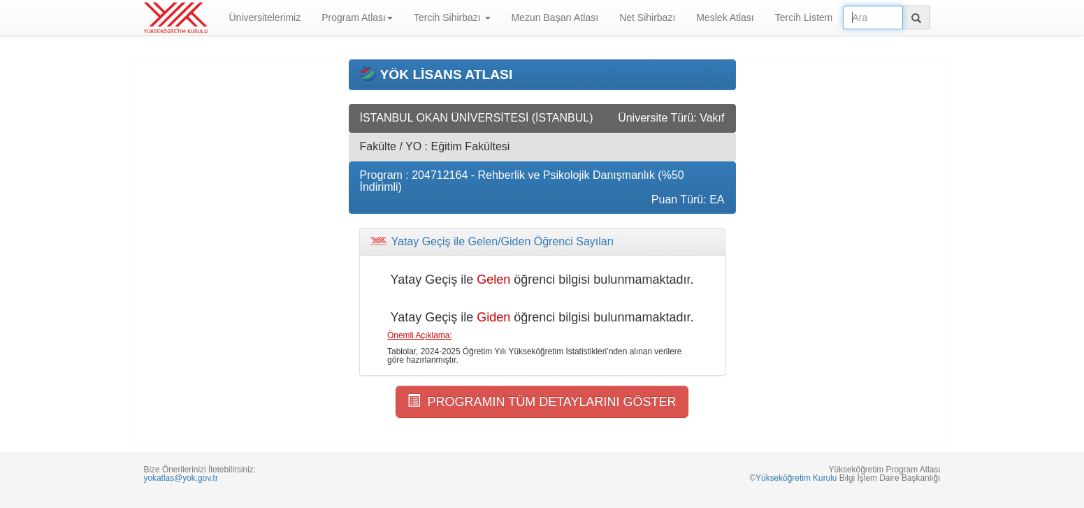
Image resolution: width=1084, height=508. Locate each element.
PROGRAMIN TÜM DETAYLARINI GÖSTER (541, 401)
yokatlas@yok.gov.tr (181, 478)
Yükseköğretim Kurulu (796, 478)
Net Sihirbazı (647, 17)
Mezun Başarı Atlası (555, 17)
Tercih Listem (803, 17)
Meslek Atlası (724, 17)
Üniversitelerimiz (265, 17)
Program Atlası (357, 17)
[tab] (542, 241)
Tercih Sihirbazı (452, 17)
